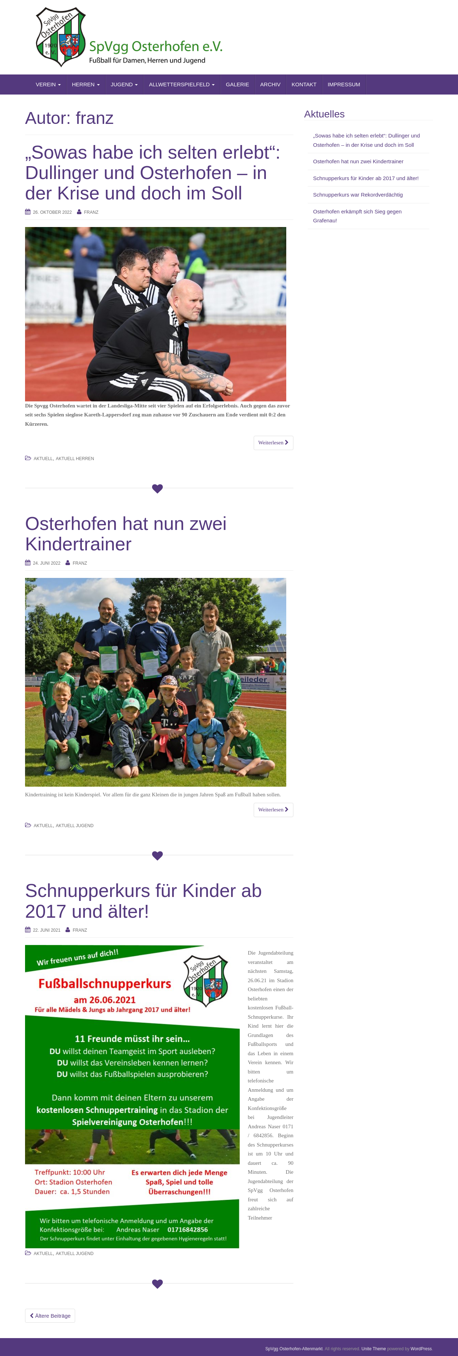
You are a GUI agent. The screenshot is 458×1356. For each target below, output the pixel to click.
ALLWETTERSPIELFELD (182, 84)
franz (91, 212)
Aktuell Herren (75, 458)
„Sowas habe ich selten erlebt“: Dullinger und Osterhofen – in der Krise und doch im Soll (153, 172)
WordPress (421, 1348)
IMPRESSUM (344, 84)
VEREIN (48, 84)
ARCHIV (270, 84)
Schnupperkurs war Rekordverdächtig (358, 195)
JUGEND (124, 84)
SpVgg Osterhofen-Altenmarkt (294, 1348)
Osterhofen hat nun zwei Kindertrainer (126, 533)
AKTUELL (43, 458)
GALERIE (237, 84)
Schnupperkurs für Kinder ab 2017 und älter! (143, 900)
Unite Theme (373, 1348)
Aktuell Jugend (75, 825)
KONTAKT (304, 84)
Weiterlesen (273, 442)
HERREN (86, 84)
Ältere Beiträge (50, 1316)
